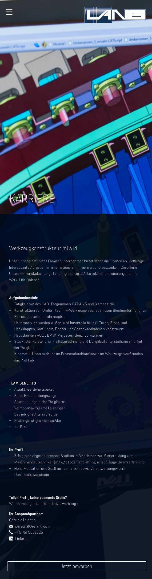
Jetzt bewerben (76, 566)
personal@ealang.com (32, 526)
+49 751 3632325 (29, 532)
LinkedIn (22, 538)
